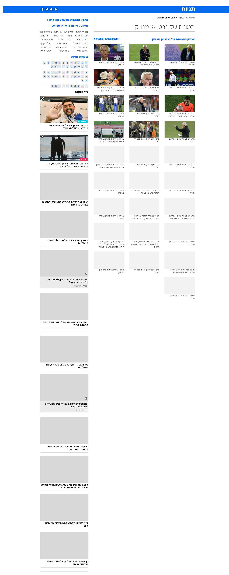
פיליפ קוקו (42, 43)
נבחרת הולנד (79, 32)
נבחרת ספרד (43, 39)
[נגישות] (4, 3)
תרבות (149, 3)
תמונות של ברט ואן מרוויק (168, 18)
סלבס (139, 3)
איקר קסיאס (57, 47)
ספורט (160, 3)
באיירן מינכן (42, 51)
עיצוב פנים (59, 43)
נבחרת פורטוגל (77, 43)
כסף (131, 3)
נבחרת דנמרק (61, 39)
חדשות (170, 3)
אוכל (122, 3)
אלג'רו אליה (79, 51)
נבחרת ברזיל (79, 39)
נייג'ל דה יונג (43, 32)
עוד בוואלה (78, 92)
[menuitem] (168, 3)
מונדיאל (55, 32)
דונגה (66, 35)
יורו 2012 (41, 35)
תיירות (101, 3)
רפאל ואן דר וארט (76, 47)
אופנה (78, 3)
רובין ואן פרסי (78, 35)
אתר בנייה (61, 51)
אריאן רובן (65, 32)
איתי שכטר (42, 47)
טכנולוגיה (90, 3)
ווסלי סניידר (54, 35)
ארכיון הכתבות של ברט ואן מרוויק (64, 20)
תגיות (189, 18)
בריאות (112, 3)
